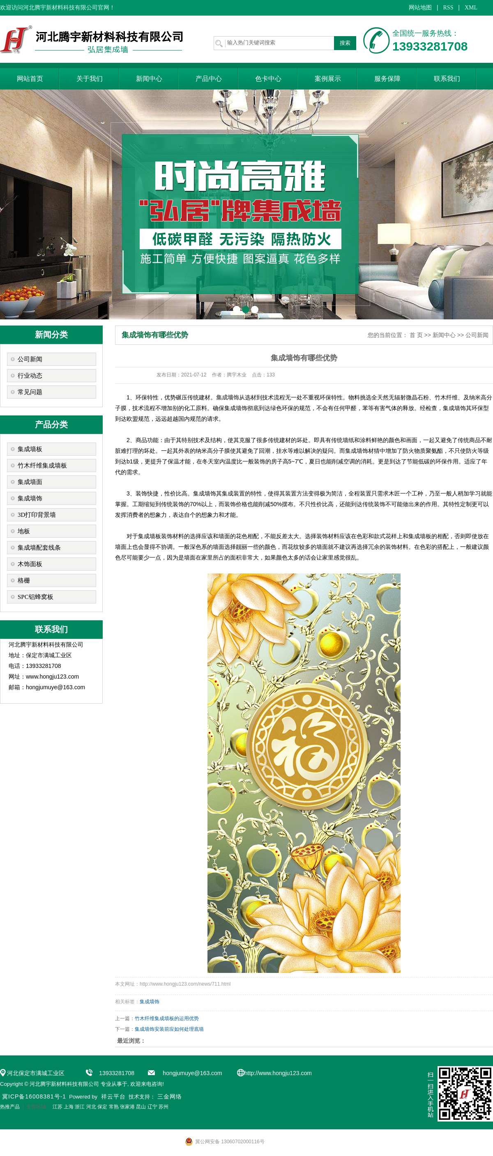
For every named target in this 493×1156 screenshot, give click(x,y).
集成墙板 (30, 449)
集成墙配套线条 (39, 547)
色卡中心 (268, 78)
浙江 (80, 1107)
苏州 (163, 1107)
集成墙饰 (30, 498)
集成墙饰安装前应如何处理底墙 (169, 1029)
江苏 (57, 1107)
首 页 (416, 335)
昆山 (141, 1107)
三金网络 (169, 1096)
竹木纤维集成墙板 (42, 465)
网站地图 (420, 8)
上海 (69, 1107)
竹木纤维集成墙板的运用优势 (167, 1018)
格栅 (24, 580)
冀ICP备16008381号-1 (34, 1096)
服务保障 (387, 78)
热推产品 (10, 1107)
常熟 (114, 1107)
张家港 (127, 1107)
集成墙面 (30, 482)
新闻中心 (149, 78)
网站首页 (30, 78)
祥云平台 (113, 1096)
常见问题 (30, 392)
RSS (448, 8)
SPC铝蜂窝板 (35, 597)
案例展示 (328, 78)
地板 (24, 531)
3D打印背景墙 (37, 514)
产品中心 (209, 78)
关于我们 (89, 78)
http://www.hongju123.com (278, 1073)
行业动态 (30, 375)
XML (471, 8)
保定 (102, 1107)
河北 (91, 1107)
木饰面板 (30, 564)
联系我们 (447, 78)
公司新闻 (30, 359)
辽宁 (152, 1107)
